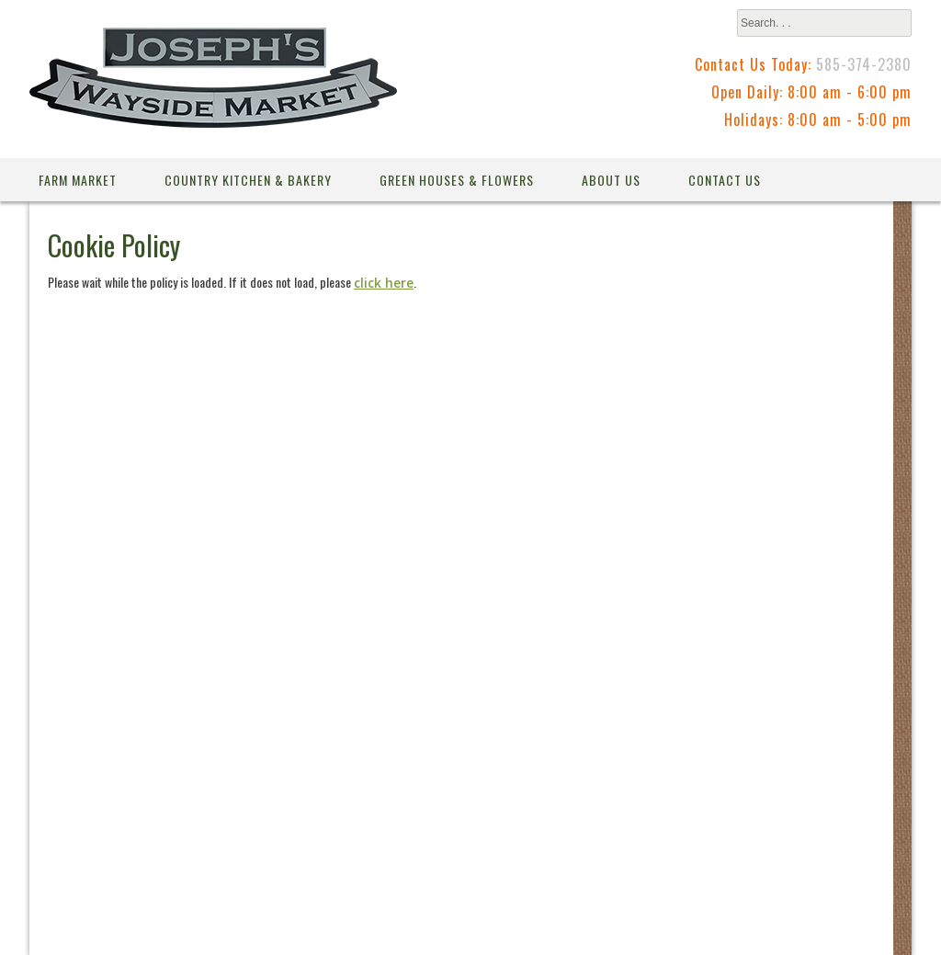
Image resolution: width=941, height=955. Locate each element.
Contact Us (724, 179)
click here (384, 282)
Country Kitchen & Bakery (248, 179)
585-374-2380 (864, 64)
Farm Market (78, 179)
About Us (611, 179)
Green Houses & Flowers (457, 179)
